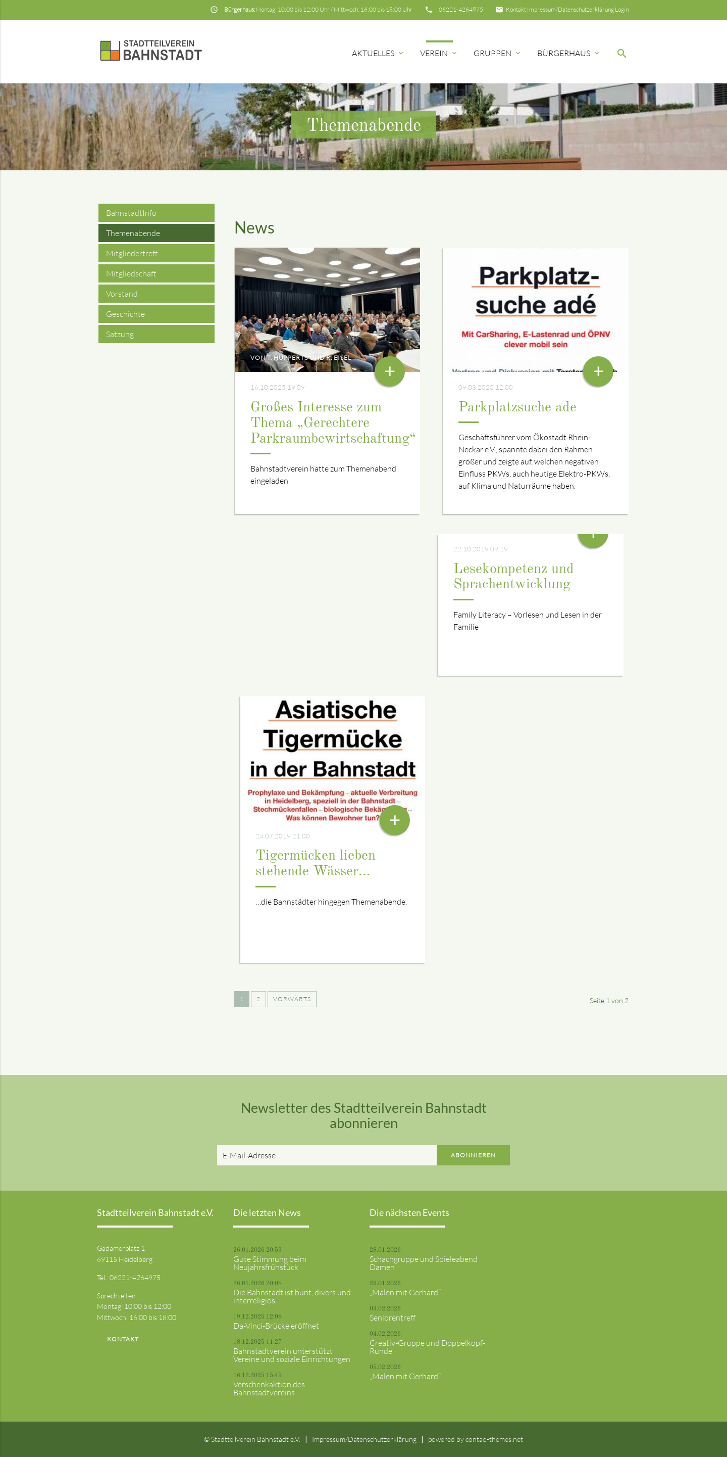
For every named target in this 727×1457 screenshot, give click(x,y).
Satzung (120, 334)
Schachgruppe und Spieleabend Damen (424, 1263)
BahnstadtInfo (131, 213)
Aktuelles (378, 53)
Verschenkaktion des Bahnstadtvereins (269, 1388)
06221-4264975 (461, 9)
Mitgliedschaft (131, 273)
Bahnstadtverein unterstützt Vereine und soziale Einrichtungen (291, 1355)
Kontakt (516, 9)
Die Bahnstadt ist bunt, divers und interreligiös (292, 1296)
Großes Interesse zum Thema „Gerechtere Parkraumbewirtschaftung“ (333, 423)
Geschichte (125, 314)
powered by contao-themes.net (475, 1439)
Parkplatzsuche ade (517, 408)
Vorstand (122, 294)
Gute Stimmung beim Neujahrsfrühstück (269, 1263)
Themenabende (133, 233)
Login (622, 9)
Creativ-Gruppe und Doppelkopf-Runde (427, 1347)
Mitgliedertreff (132, 253)
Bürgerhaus (569, 53)
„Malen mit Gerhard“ (405, 1292)
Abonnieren (473, 1155)
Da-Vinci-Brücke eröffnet (276, 1326)
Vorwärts (292, 999)
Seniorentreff (393, 1317)
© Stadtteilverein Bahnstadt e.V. (252, 1439)
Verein (439, 53)
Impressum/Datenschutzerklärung (570, 9)
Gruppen (498, 53)
